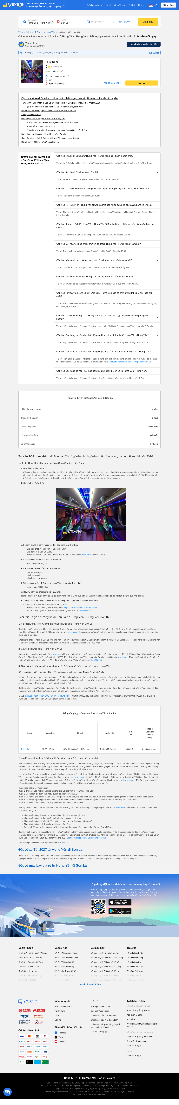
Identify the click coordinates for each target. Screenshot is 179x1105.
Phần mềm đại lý (134, 1045)
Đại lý (129, 1051)
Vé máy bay (97, 948)
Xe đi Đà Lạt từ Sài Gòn (28, 967)
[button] (107, 156)
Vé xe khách (23, 32)
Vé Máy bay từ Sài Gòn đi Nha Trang (107, 958)
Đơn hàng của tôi (94, 5)
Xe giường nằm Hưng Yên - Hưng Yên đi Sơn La (129, 362)
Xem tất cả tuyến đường (89, 984)
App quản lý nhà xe (135, 1015)
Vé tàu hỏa (61, 948)
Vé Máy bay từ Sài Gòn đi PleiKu (105, 975)
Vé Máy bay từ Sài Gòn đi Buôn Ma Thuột (106, 981)
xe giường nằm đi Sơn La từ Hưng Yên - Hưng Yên (47, 696)
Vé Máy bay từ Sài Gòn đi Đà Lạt (105, 971)
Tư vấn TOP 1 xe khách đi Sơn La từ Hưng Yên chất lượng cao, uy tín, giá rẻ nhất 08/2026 (60, 103)
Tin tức (58, 1015)
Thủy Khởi (86, 555)
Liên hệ (58, 1020)
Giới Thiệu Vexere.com (65, 1006)
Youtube (62, 1042)
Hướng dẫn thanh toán (100, 1006)
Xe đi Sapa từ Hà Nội (27, 971)
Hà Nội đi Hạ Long (135, 958)
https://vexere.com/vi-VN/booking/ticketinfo (87, 838)
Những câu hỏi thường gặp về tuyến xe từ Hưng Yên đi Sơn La (48, 111)
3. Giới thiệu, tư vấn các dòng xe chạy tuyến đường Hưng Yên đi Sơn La (58, 130)
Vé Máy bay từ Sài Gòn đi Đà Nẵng (106, 967)
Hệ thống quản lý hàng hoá (140, 1032)
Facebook (62, 1033)
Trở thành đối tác (137, 5)
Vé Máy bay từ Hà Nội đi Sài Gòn (105, 953)
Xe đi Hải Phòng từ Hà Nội (30, 975)
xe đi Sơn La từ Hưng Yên (42, 32)
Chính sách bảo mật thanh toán (104, 1020)
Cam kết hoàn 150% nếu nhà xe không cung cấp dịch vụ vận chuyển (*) (44, 5)
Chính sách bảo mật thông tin (103, 1015)
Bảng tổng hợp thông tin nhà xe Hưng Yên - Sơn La (43, 134)
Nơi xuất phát (32, 20)
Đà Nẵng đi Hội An (135, 971)
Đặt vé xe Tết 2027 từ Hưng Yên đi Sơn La (40, 142)
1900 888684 (85, 610)
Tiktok (61, 1037)
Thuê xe (131, 948)
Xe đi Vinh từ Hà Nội (27, 980)
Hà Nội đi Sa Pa (134, 962)
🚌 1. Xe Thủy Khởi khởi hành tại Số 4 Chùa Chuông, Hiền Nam (55, 107)
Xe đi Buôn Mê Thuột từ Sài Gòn (32, 953)
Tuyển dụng (60, 1011)
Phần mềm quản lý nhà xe (138, 1010)
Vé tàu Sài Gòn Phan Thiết (66, 958)
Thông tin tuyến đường (31, 114)
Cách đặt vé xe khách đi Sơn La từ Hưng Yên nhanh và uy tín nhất (50, 138)
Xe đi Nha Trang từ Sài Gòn (30, 962)
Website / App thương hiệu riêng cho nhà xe (142, 1025)
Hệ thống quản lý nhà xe (138, 1006)
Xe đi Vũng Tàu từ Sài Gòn (30, 958)
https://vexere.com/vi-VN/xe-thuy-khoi (80, 607)
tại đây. (65, 843)
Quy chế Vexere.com (100, 1011)
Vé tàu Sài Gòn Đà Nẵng (65, 962)
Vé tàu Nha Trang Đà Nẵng (66, 971)
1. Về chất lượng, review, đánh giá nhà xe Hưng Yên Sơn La (53, 122)
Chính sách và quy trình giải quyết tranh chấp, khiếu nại (105, 1025)
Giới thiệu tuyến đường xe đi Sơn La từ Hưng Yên (43, 118)
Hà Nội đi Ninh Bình (135, 953)
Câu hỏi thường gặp (99, 1032)
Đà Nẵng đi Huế (134, 975)
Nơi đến (64, 20)
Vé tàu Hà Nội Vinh (63, 980)
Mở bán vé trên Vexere (115, 5)
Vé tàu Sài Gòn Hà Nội (64, 967)
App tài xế (131, 1019)
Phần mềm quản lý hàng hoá (139, 1037)
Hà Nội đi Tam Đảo (135, 967)
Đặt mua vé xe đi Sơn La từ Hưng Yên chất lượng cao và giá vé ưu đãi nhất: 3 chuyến (69, 98)
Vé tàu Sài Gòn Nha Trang (66, 953)
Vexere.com (73, 632)
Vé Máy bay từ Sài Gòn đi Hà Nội (105, 962)
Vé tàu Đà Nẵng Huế (64, 975)
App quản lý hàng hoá (136, 1041)
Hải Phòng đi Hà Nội (135, 980)
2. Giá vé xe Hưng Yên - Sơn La (41, 126)
